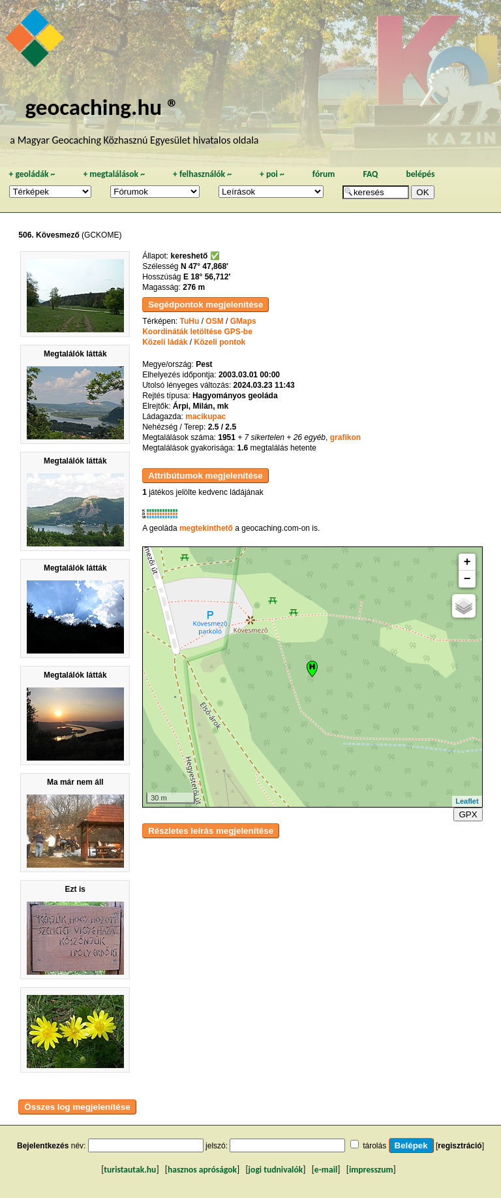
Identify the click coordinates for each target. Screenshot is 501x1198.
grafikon (345, 437)
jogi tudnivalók (276, 1169)
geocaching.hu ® (102, 107)
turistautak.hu (130, 1169)
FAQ (370, 174)
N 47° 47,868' (204, 266)
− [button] (467, 579)
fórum (323, 174)
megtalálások (113, 174)
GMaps (243, 321)
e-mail (325, 1169)
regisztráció (459, 1145)
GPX (468, 814)
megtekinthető (206, 528)
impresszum (371, 1169)
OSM (214, 321)
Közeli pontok (220, 342)
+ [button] (467, 562)
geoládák (31, 174)
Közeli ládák (164, 342)
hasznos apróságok (202, 1169)
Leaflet (466, 801)
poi (272, 174)
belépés (420, 174)
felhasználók (202, 174)
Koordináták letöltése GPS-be (197, 331)
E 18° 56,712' (206, 276)
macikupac (205, 416)
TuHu (190, 321)
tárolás (374, 1145)
